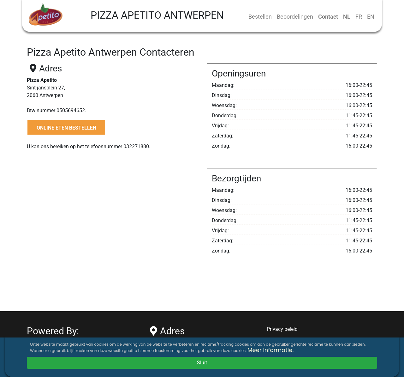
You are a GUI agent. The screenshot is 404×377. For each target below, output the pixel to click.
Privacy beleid (282, 329)
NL (346, 16)
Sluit (202, 363)
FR (358, 16)
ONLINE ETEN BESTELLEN (66, 128)
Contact (328, 16)
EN (370, 16)
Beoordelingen (295, 16)
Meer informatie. (270, 350)
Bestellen (260, 16)
